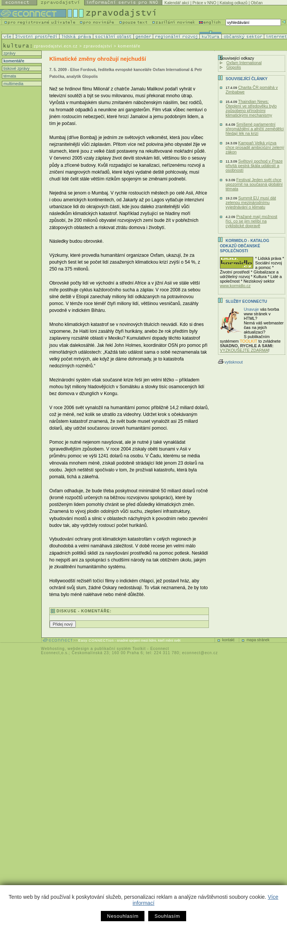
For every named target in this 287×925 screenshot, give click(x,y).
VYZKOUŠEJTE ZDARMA (244, 350)
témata (9, 76)
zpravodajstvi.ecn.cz (56, 46)
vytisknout (230, 362)
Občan (256, 2)
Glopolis (233, 67)
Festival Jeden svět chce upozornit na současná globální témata (254, 184)
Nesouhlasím (122, 916)
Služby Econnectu (246, 301)
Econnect (159, 649)
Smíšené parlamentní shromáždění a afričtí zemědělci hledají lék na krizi (255, 129)
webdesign (78, 649)
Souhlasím (167, 916)
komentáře (13, 61)
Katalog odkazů (233, 2)
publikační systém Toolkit (120, 649)
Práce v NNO (204, 2)
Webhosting (53, 649)
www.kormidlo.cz (235, 285)
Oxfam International (244, 62)
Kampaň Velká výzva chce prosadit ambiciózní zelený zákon (255, 147)
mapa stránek (258, 640)
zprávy (9, 53)
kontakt (228, 640)
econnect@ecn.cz (200, 653)
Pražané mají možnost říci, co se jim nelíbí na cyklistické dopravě (251, 221)
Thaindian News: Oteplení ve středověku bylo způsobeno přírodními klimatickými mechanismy (251, 108)
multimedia (13, 83)
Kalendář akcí (177, 2)
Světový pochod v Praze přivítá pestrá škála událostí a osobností (254, 165)
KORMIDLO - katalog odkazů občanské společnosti (244, 246)
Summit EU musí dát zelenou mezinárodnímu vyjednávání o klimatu (251, 202)
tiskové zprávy (16, 68)
